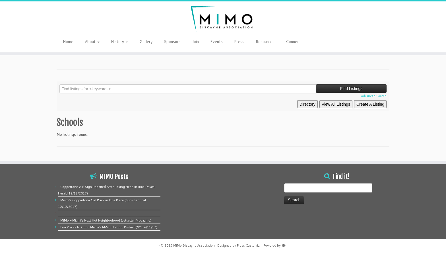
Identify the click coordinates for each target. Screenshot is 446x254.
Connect (293, 41)
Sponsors (172, 41)
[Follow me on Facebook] (377, 42)
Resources (265, 41)
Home (68, 41)
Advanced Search (374, 96)
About (92, 41)
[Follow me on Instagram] (381, 42)
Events (216, 41)
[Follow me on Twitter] (374, 42)
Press (239, 41)
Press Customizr (249, 245)
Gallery (145, 41)
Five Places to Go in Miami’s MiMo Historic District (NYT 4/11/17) (108, 227)
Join (195, 41)
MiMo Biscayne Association (194, 245)
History (119, 41)
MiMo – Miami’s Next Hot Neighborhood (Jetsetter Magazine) (105, 220)
